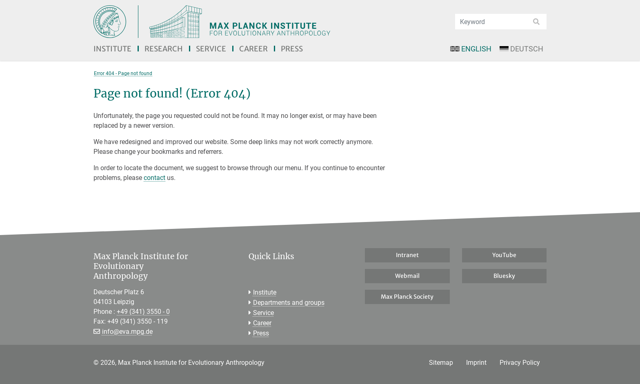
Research (163, 48)
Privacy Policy (520, 362)
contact (154, 178)
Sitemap (441, 362)
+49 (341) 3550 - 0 (143, 311)
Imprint (476, 362)
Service (211, 48)
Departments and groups (288, 302)
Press (292, 48)
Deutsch (521, 48)
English (470, 48)
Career (253, 48)
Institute (112, 48)
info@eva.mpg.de (127, 331)
